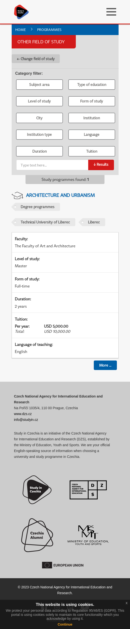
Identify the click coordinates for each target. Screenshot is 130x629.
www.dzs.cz (23, 414)
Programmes (49, 30)
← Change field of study (36, 58)
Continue (65, 624)
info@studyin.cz (26, 420)
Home (20, 30)
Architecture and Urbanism (60, 195)
